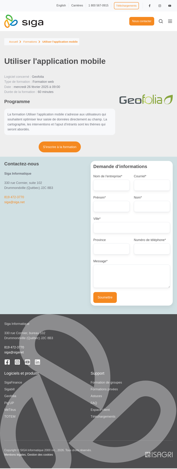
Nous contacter (141, 21)
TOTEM (9, 417)
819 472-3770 (14, 197)
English (61, 5)
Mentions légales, (15, 455)
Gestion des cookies (40, 455)
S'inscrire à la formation (60, 147)
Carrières (77, 5)
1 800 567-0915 (98, 5)
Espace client (100, 410)
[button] (160, 21)
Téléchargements (126, 5)
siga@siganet (14, 353)
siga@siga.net (14, 202)
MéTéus (10, 410)
